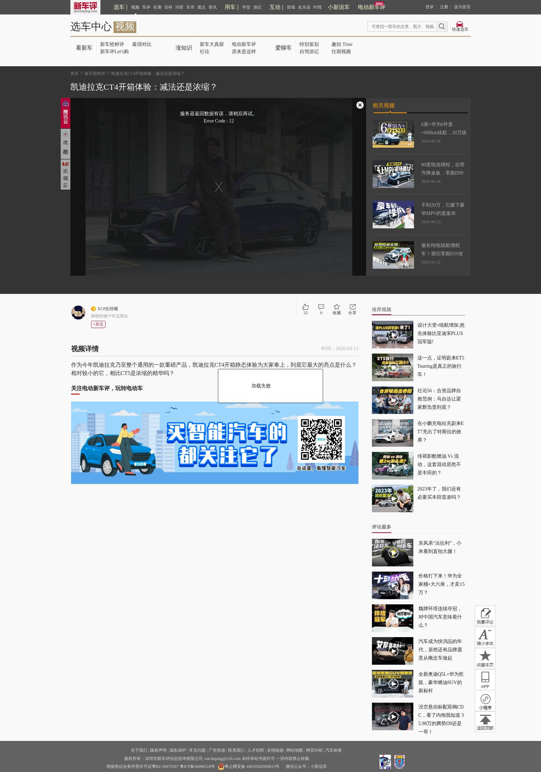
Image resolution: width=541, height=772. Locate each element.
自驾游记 (309, 51)
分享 (352, 312)
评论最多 (381, 526)
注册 (444, 6)
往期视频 (341, 51)
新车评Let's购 (114, 51)
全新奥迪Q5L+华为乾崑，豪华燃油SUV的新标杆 (441, 682)
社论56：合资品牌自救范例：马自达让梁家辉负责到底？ (439, 399)
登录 (429, 6)
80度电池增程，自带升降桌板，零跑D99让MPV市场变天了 (443, 173)
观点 (201, 7)
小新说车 (339, 7)
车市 (190, 7)
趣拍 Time (342, 44)
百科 (168, 7)
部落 (291, 7)
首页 (74, 73)
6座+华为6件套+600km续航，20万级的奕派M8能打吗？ (443, 132)
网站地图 (294, 750)
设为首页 (462, 6)
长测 (157, 7)
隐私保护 (178, 750)
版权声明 (158, 750)
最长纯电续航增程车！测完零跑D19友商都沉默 (442, 254)
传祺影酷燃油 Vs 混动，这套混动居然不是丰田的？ (439, 464)
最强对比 (141, 44)
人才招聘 (255, 750)
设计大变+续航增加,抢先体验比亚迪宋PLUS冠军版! (441, 333)
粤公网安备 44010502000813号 (248, 766)
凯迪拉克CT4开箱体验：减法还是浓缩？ (148, 73)
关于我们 (139, 750)
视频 (135, 7)
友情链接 (275, 750)
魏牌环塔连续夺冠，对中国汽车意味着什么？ (440, 617)
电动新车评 (371, 7)
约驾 (317, 7)
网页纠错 (314, 750)
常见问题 (197, 750)
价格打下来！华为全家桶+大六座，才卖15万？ (442, 584)
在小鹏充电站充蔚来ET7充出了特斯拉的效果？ (440, 432)
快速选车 (460, 29)
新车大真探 (212, 44)
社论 (204, 51)
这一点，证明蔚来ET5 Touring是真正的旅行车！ (440, 366)
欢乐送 (304, 7)
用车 (230, 7)
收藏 (337, 312)
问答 (179, 7)
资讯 (212, 7)
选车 (119, 7)
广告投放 (217, 750)
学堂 (246, 7)
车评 (146, 7)
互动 (275, 7)
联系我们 (236, 750)
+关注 (98, 324)
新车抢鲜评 (112, 44)
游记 (257, 7)
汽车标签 (333, 750)
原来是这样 (244, 51)
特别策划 (309, 44)
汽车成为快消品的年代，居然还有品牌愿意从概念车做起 (440, 650)
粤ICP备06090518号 (197, 766)
